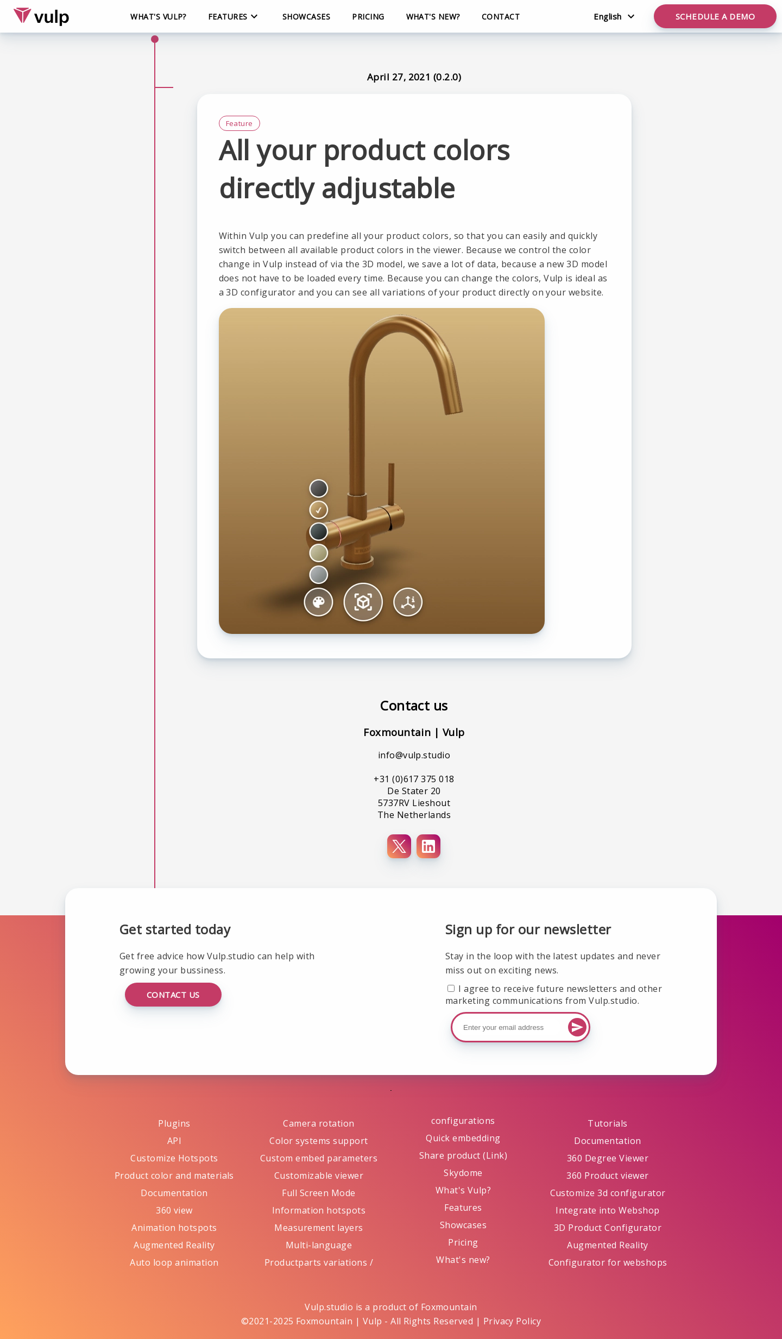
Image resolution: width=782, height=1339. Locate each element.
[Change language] (613, 16)
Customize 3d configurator (608, 1193)
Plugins (174, 1123)
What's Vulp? (158, 16)
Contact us (173, 994)
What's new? (433, 16)
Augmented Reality (174, 1245)
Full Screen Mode (319, 1193)
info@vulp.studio (414, 755)
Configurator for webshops (607, 1262)
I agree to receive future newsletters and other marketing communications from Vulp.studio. (553, 995)
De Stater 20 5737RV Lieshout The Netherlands (414, 803)
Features (463, 1208)
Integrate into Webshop (608, 1210)
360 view (174, 1210)
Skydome (463, 1173)
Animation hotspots (174, 1228)
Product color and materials (174, 1175)
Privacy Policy (512, 1321)
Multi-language (319, 1245)
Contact (501, 16)
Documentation (174, 1193)
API (174, 1141)
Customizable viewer (318, 1175)
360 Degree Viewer (607, 1158)
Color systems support (318, 1141)
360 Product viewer (607, 1175)
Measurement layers (318, 1228)
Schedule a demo (715, 16)
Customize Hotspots (174, 1158)
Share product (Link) (463, 1155)
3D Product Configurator (607, 1228)
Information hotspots (319, 1210)
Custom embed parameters (318, 1158)
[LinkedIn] (428, 846)
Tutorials (607, 1123)
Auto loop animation (174, 1262)
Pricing (368, 16)
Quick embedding (463, 1138)
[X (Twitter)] (399, 846)
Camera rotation (318, 1123)
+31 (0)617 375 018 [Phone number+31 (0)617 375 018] (414, 779)
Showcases (306, 16)
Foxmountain (449, 1307)
